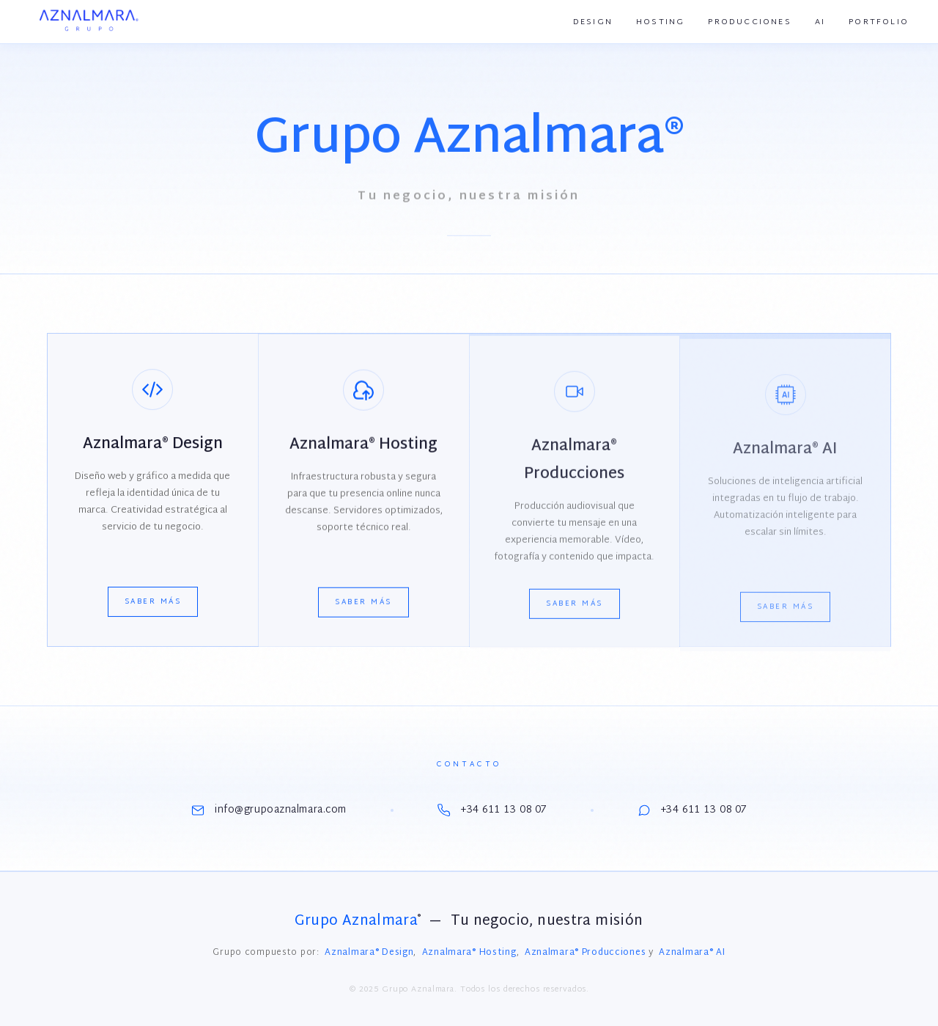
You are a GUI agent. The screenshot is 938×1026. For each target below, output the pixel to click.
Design (593, 22)
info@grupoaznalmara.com (269, 810)
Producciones (749, 22)
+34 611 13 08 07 (492, 810)
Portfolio (879, 22)
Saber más (153, 603)
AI (820, 22)
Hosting (660, 22)
